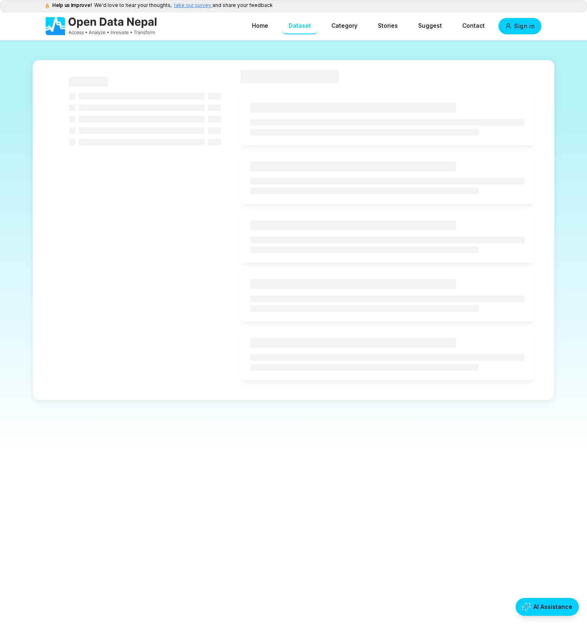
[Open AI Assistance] (547, 607)
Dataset (300, 25)
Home (260, 25)
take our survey (193, 5)
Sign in (520, 25)
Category (344, 25)
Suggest (430, 25)
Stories (388, 25)
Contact (473, 25)
